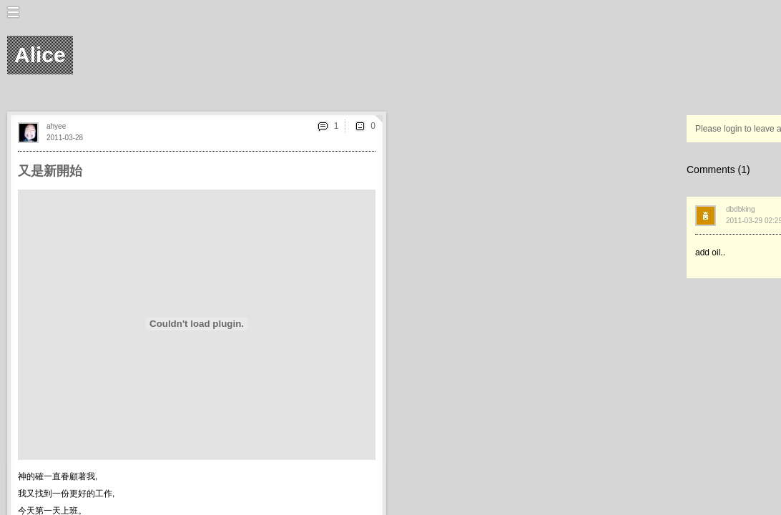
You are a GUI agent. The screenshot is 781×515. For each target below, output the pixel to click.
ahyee (56, 126)
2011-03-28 (64, 138)
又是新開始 (50, 171)
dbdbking (740, 209)
